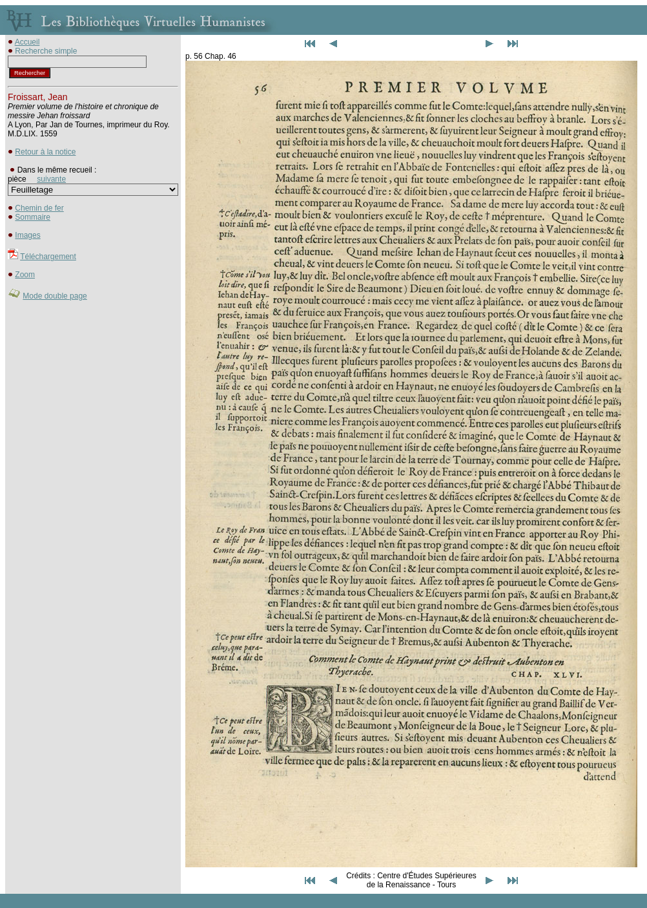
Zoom (25, 274)
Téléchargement (48, 256)
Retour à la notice (45, 151)
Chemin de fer (39, 208)
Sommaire (32, 217)
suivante (51, 179)
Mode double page (55, 296)
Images (27, 235)
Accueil (27, 42)
